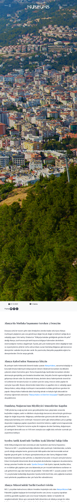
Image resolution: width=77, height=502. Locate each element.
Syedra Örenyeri (38, 464)
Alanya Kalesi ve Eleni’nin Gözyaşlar (43, 395)
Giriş (71, 5)
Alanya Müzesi (62, 489)
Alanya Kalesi (50, 366)
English (65, 5)
